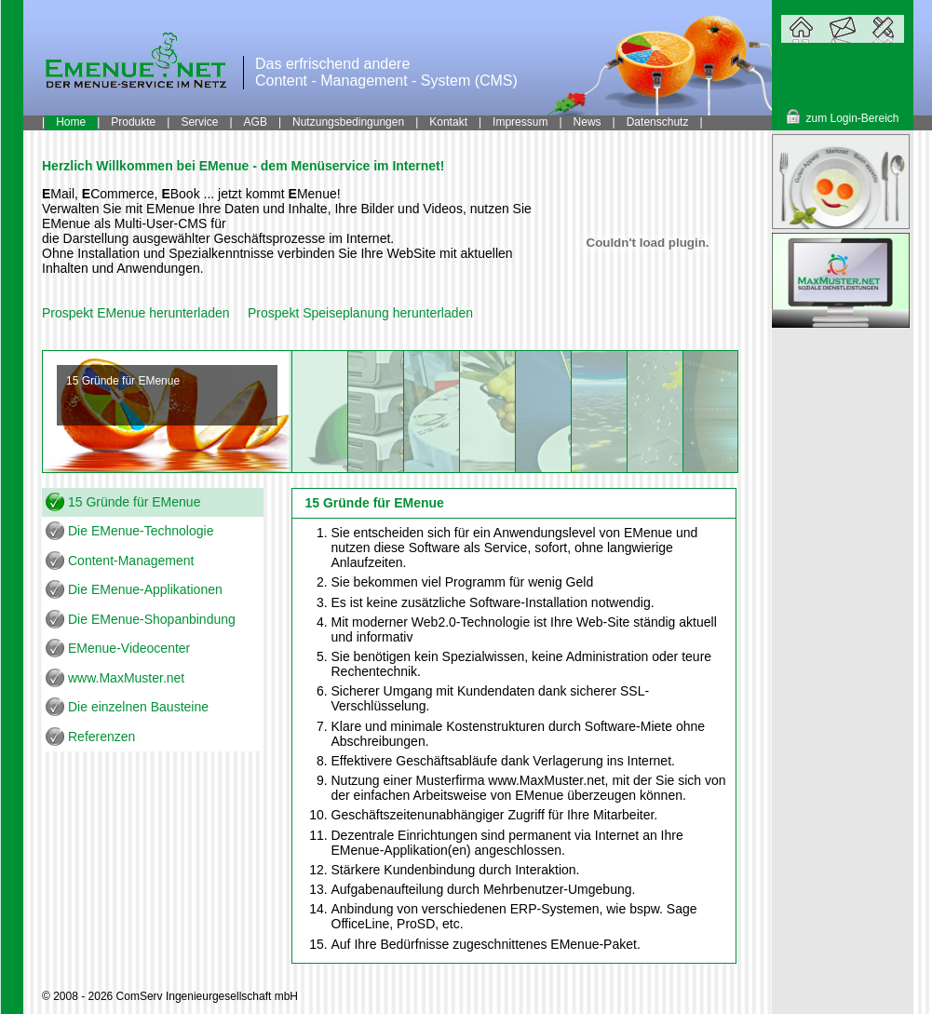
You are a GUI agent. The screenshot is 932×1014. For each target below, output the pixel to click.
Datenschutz (658, 121)
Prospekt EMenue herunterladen (136, 312)
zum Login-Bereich (851, 118)
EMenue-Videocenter (129, 648)
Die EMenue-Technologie (140, 530)
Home (71, 121)
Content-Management (131, 560)
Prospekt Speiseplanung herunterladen (360, 312)
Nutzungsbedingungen (348, 121)
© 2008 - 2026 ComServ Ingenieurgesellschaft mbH (170, 996)
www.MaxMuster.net (126, 677)
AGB (255, 121)
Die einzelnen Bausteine (138, 706)
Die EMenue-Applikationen (145, 589)
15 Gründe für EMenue (134, 501)
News (587, 121)
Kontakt (448, 121)
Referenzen (101, 736)
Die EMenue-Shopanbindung (152, 619)
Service (199, 121)
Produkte (133, 121)
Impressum (520, 121)
